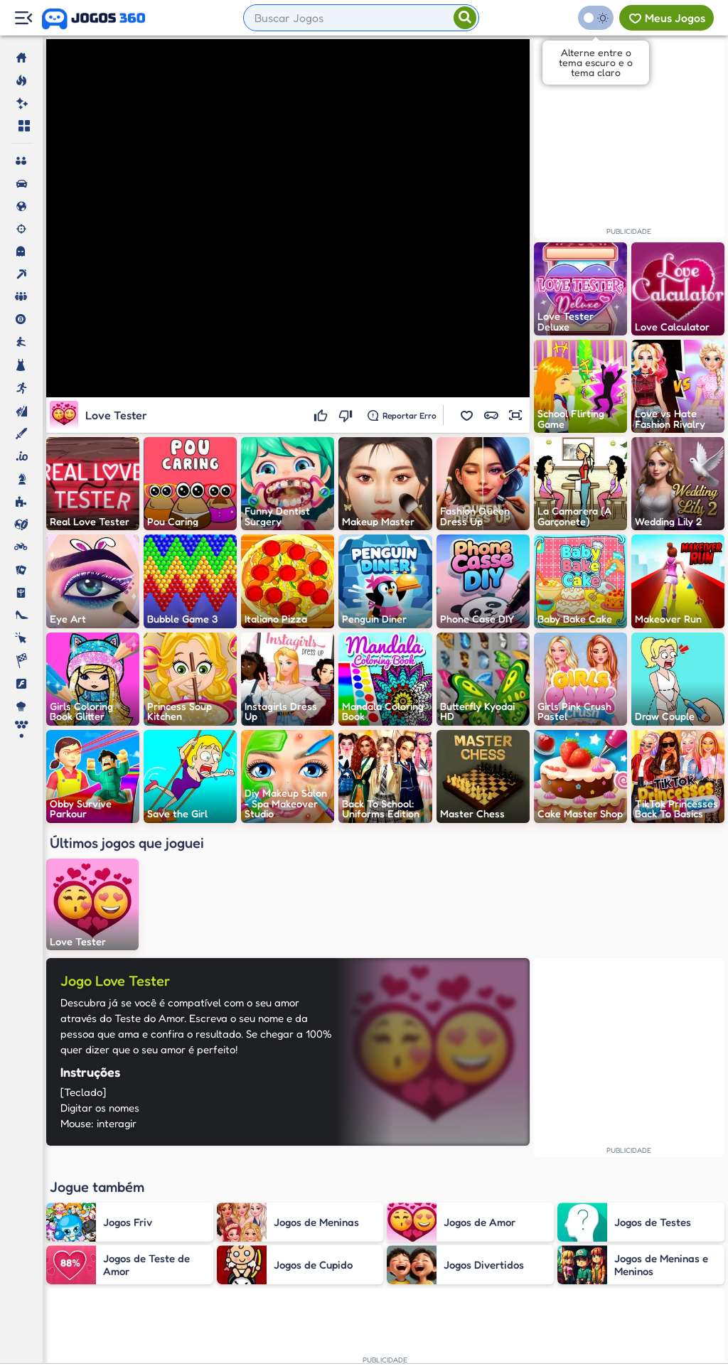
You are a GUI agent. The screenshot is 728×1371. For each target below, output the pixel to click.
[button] (467, 415)
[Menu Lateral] (23, 18)
